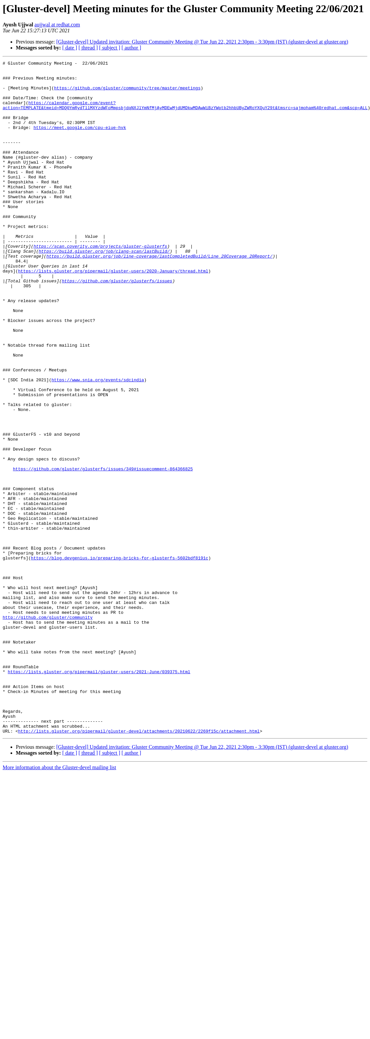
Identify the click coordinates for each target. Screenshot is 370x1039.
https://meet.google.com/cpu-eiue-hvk (80, 141)
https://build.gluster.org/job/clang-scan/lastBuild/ (104, 290)
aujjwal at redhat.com (57, 24)
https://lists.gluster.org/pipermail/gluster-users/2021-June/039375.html (99, 794)
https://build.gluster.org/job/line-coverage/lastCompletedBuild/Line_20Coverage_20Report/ (159, 296)
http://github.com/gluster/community (48, 729)
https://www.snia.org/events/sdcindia (97, 444)
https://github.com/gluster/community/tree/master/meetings (127, 94)
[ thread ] (88, 47)
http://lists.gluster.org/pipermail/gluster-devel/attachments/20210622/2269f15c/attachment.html (139, 865)
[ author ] (131, 47)
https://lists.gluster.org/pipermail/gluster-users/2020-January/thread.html (113, 313)
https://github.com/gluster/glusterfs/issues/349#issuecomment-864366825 (103, 551)
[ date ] (69, 47)
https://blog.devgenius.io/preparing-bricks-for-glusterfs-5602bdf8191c (119, 658)
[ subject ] (109, 47)
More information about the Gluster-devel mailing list (59, 902)
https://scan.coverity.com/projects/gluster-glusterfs (100, 284)
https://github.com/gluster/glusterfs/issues (117, 325)
